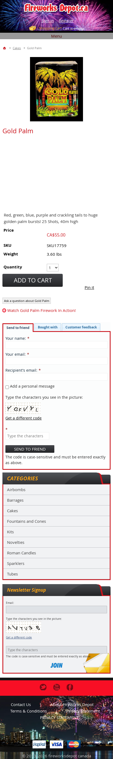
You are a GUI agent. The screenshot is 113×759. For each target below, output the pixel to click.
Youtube (56, 687)
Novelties (15, 542)
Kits (10, 531)
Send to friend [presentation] (17, 327)
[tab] (18, 327)
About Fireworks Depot (72, 704)
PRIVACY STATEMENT (59, 717)
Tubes (12, 574)
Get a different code (19, 637)
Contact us (21, 704)
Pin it (89, 287)
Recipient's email (20, 370)
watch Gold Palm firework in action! (41, 310)
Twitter (43, 687)
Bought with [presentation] (48, 327)
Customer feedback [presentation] (81, 327)
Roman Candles (21, 552)
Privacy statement (83, 711)
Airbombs (16, 489)
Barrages (15, 500)
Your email (15, 354)
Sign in (47, 20)
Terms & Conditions (28, 711)
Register (66, 20)
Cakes (12, 510)
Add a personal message (30, 386)
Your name (15, 338)
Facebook (70, 687)
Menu (56, 36)
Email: (10, 603)
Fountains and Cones (26, 521)
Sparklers (15, 563)
